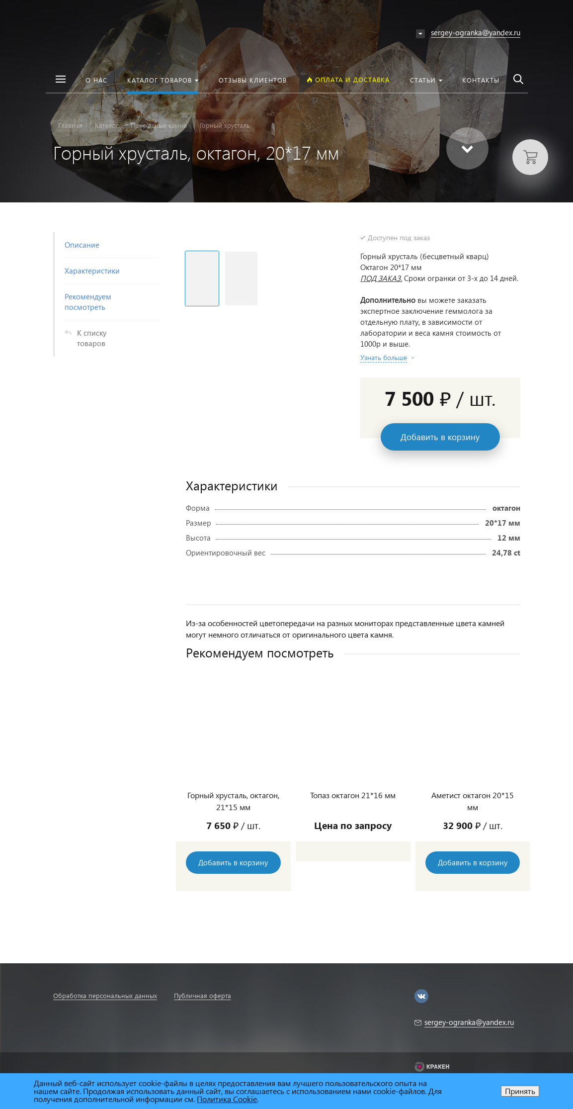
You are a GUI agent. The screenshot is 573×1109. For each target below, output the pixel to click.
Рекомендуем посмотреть (88, 301)
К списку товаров (91, 338)
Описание (82, 245)
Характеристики (92, 271)
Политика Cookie (227, 1099)
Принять (520, 1091)
